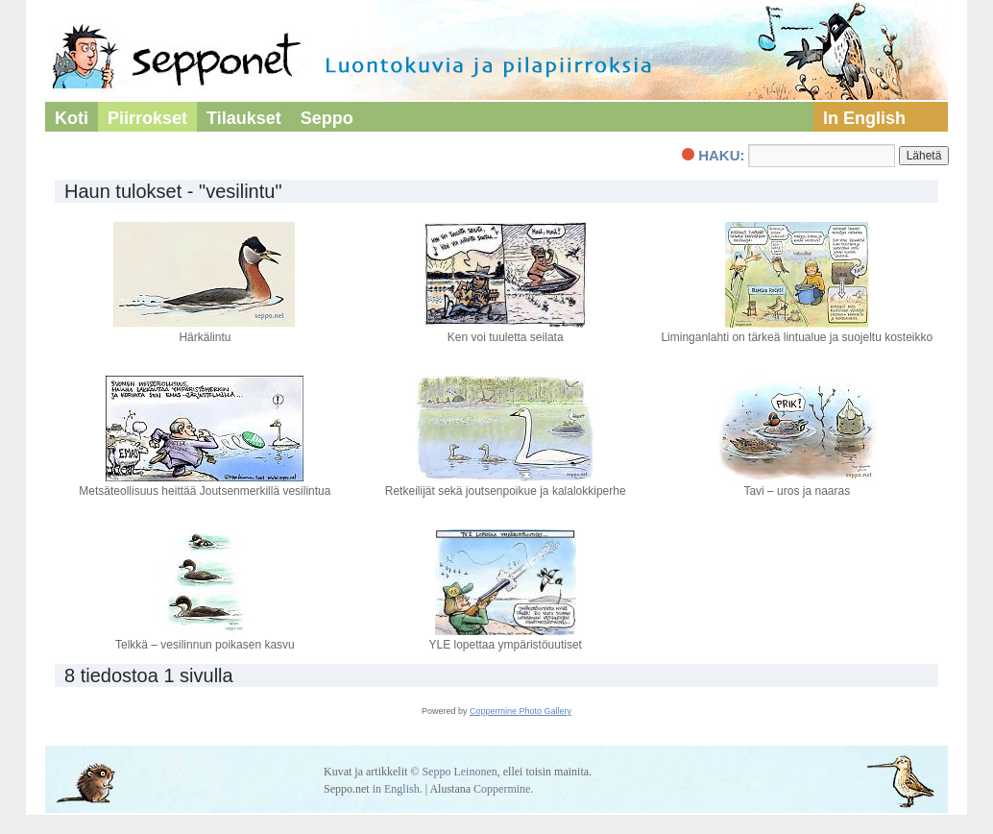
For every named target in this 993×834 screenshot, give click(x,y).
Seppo (327, 118)
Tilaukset (243, 118)
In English (864, 118)
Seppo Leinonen (459, 771)
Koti (71, 118)
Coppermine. (503, 789)
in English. (398, 789)
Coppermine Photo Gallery (520, 711)
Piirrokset (147, 118)
